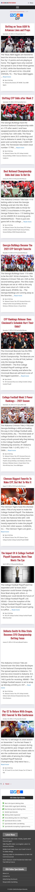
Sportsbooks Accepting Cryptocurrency (16, 826)
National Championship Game (19, 696)
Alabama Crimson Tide (10, 153)
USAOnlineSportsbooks (20, 889)
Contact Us (6, 876)
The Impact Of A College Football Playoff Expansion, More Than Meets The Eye (17, 556)
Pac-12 (25, 770)
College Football (24, 153)
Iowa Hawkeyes (21, 461)
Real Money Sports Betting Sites (14, 809)
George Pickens (25, 230)
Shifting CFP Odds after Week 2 (17, 98)
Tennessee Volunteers (22, 156)
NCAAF (20, 83)
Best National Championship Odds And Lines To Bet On (17, 173)
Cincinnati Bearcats (25, 301)
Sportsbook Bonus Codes (11, 821)
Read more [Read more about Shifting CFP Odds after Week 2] (20, 148)
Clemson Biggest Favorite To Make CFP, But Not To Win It (18, 480)
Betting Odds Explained (11, 815)
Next (8, 784)
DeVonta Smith (7, 696)
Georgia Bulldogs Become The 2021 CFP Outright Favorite (17, 247)
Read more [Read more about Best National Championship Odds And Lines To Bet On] (27, 222)
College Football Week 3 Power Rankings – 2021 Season (17, 399)
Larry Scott (15, 770)
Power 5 (29, 770)
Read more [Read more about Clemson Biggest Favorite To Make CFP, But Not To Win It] (5, 532)
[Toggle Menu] (17, 7)
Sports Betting (9, 80)
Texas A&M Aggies (18, 465)
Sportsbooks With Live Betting (13, 823)
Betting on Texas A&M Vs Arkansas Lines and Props (17, 28)
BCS (6, 615)
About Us (6, 873)
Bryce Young (20, 227)
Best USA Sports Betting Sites (13, 803)
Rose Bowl (8, 618)
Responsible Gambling (10, 882)
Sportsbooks (8, 379)
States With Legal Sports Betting (14, 806)
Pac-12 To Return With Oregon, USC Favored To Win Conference (17, 713)
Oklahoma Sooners (13, 306)
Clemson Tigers (7, 458)
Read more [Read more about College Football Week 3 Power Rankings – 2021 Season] (12, 450)
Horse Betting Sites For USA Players (15, 818)
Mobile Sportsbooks (10, 812)
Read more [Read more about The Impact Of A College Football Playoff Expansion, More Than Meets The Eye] (16, 610)
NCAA (4, 618)
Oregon (21, 770)
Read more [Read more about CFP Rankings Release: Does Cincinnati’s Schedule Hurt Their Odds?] (25, 376)
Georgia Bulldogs (7, 156)
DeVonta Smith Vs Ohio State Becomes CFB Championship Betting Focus (17, 634)
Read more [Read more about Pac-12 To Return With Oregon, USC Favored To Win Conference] (5, 764)
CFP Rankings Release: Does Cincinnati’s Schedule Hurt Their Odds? (18, 322)
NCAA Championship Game (19, 232)
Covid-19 (9, 770)
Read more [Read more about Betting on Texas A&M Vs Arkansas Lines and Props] (7, 77)
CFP (18, 83)
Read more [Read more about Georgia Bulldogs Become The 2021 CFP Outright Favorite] (18, 296)
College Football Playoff (14, 230)
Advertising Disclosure (10, 879)
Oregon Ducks (22, 306)
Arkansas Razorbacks (10, 83)
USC (4, 772)
